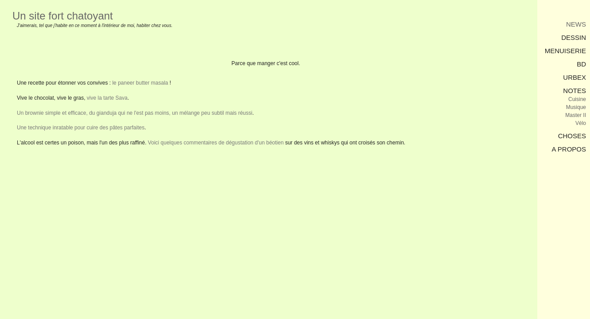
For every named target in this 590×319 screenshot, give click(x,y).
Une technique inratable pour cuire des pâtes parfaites (80, 127)
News (576, 24)
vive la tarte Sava (107, 98)
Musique (576, 107)
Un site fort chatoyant (62, 16)
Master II (575, 115)
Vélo (580, 123)
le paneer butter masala (140, 83)
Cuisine (577, 99)
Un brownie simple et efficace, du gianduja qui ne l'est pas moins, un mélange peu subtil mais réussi (134, 113)
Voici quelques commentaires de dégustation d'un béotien (216, 143)
